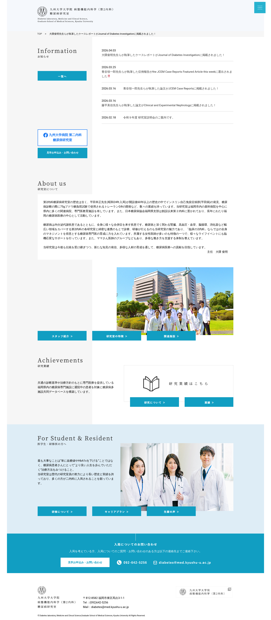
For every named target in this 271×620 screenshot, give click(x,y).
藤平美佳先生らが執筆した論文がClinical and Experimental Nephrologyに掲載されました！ (159, 105)
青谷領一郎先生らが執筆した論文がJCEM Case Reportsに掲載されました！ (171, 88)
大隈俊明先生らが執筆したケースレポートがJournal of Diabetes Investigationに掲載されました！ (163, 55)
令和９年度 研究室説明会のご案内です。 (149, 117)
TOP (39, 33)
